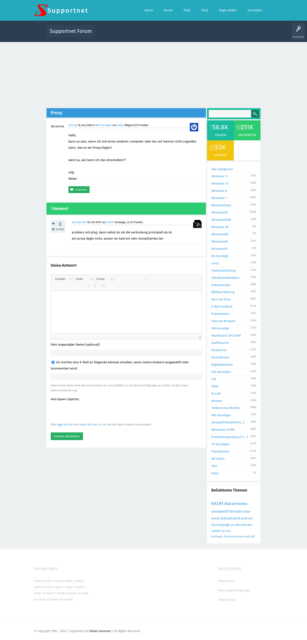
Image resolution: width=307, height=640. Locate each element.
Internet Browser (223, 321)
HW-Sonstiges (221, 372)
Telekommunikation (225, 408)
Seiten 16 (56, 599)
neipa (120, 125)
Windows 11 (219, 176)
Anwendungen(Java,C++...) (229, 437)
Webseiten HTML (223, 430)
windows (240, 503)
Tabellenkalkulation (225, 278)
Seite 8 (70, 587)
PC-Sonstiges (220, 444)
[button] (63, 279)
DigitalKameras (222, 365)
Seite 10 (39, 593)
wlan (238, 525)
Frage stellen (223, 34)
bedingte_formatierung (226, 536)
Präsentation (220, 314)
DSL (214, 379)
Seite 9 (80, 587)
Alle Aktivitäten (107, 34)
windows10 (220, 511)
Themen (176, 34)
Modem (216, 401)
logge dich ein (65, 424)
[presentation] (83, 411)
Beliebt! (141, 34)
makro (238, 511)
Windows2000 (221, 220)
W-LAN (216, 394)
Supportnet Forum (71, 31)
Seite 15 (43, 599)
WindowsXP (219, 212)
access (226, 531)
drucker (247, 525)
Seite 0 (39, 581)
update (216, 531)
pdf (253, 536)
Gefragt (72, 125)
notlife (110, 222)
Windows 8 (219, 191)
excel (217, 503)
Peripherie (218, 350)
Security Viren (221, 299)
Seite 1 (49, 581)
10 (231, 511)
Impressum (226, 581)
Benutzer (207, 34)
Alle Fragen (126, 34)
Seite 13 (75, 593)
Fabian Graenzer (100, 631)
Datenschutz (227, 600)
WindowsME (220, 234)
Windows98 (219, 241)
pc (232, 525)
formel (216, 525)
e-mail (246, 536)
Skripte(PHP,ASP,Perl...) (227, 422)
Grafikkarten (220, 343)
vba (227, 503)
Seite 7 (59, 587)
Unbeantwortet (159, 34)
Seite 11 (51, 593)
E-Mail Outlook (222, 306)
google (226, 525)
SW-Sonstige (220, 328)
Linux (215, 263)
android (246, 518)
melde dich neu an (90, 424)
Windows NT (220, 227)
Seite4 (79, 581)
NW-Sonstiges (104, 125)
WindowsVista (221, 205)
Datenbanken (221, 285)
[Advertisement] (153, 74)
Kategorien (191, 34)
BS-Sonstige (219, 256)
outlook (226, 518)
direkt (68, 599)
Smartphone (220, 357)
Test (214, 466)
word (236, 518)
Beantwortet (79, 222)
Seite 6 (49, 587)
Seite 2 (59, 581)
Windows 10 (219, 183)
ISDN (214, 386)
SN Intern (218, 459)
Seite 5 (39, 587)
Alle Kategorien (222, 169)
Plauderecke (220, 451)
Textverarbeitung (223, 270)
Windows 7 (219, 198)
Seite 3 (69, 581)
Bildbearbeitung (223, 292)
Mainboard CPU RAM (226, 335)
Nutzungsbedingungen (234, 590)
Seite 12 (63, 593)
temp (215, 473)
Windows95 (219, 249)
